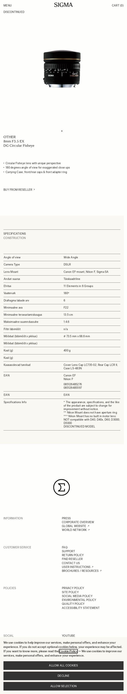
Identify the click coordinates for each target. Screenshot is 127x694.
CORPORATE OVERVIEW (78, 522)
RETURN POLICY (73, 555)
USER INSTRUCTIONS (76, 567)
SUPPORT (68, 551)
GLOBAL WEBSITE (74, 526)
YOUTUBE (68, 635)
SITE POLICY (70, 592)
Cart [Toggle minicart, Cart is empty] (118, 5)
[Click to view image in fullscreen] (61, 68)
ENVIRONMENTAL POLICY (79, 600)
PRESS (66, 518)
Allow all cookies (63, 665)
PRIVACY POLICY (73, 588)
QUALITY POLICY (73, 603)
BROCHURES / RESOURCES (80, 570)
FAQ (64, 547)
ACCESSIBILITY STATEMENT (81, 608)
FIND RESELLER (72, 559)
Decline (63, 675)
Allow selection (63, 686)
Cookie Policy (68, 651)
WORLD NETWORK (74, 530)
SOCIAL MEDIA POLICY (77, 596)
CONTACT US (71, 563)
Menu (7, 5)
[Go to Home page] (63, 5)
